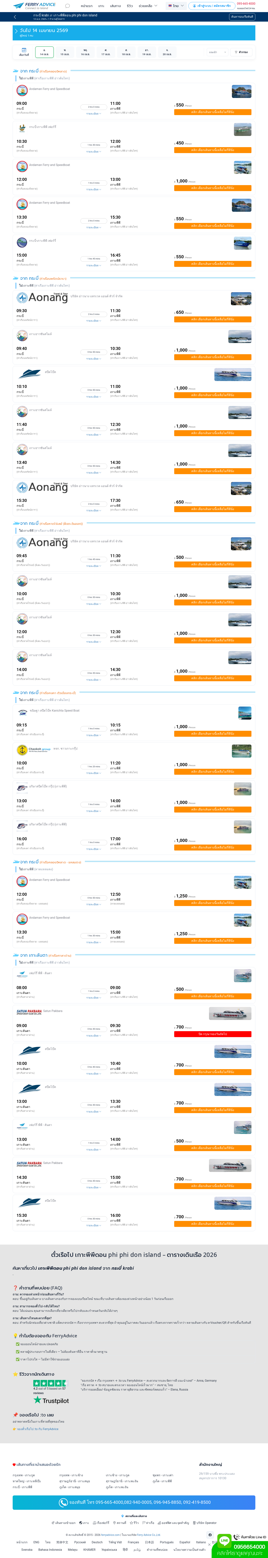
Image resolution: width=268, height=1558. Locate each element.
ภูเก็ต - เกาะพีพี (162, 1481)
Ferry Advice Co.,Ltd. (149, 1534)
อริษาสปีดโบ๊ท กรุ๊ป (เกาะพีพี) (48, 786)
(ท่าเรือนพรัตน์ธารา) (27, 320)
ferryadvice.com (110, 1534)
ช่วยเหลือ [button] (145, 6)
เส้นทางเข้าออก (64, 1523)
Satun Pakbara (52, 1011)
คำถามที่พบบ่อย (157, 1549)
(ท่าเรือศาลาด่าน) (26, 997)
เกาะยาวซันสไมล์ (40, 334)
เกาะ (101, 6)
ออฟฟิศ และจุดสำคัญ (173, 1523)
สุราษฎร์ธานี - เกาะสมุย (74, 1481)
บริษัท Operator (204, 1523)
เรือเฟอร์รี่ (101, 1523)
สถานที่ (119, 1523)
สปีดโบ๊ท (50, 372)
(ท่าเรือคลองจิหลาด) (27, 112)
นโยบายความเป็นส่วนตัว (189, 1549)
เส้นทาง (115, 6)
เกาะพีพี (115, 108)
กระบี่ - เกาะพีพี (22, 1487)
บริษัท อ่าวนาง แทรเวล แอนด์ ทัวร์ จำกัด (96, 296)
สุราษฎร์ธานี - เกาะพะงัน (122, 1481)
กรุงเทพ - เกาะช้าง (71, 1475)
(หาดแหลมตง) (117, 903)
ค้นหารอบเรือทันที (242, 16)
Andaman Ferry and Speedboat (49, 89)
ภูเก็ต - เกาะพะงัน (117, 1487)
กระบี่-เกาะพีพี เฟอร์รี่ (42, 127)
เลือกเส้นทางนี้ (212, 112)
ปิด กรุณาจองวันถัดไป (213, 1034)
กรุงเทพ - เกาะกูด (24, 1475)
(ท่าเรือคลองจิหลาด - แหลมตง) (32, 903)
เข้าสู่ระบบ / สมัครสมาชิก (212, 6)
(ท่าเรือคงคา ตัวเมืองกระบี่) (30, 734)
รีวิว (130, 6)
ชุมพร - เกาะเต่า (163, 1475)
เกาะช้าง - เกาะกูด (117, 1475)
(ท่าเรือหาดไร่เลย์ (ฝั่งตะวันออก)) (33, 565)
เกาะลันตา (23, 993)
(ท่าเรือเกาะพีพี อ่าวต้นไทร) (124, 112)
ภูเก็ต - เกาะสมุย (69, 1487)
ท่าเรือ (148, 1523)
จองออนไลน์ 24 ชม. (246, 8)
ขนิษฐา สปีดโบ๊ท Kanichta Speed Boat (54, 710)
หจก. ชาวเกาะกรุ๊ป (65, 748)
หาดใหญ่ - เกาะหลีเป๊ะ (27, 1481)
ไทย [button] (174, 5)
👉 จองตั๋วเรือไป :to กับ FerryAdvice (35, 1429)
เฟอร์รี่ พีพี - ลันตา (40, 973)
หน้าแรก (86, 6)
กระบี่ (20, 108)
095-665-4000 (246, 3)
